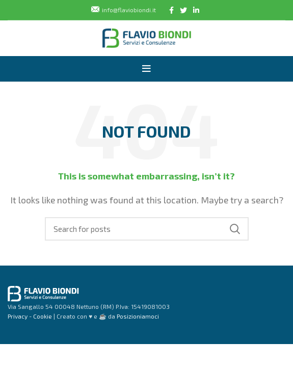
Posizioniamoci (138, 316)
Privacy (18, 316)
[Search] (147, 229)
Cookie (42, 316)
